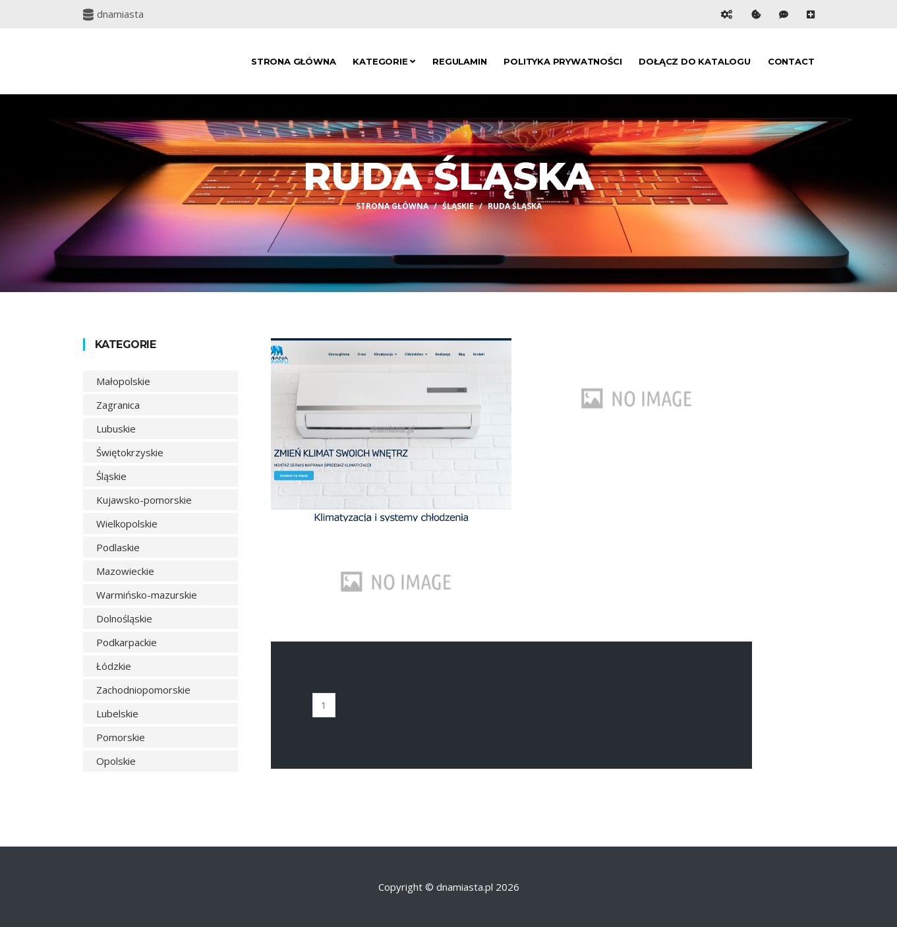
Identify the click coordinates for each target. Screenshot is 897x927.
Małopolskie (123, 381)
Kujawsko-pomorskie (144, 499)
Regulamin (459, 61)
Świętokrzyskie (129, 452)
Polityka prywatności (563, 61)
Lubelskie (117, 713)
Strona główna (293, 61)
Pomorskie (120, 737)
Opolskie (116, 760)
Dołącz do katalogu (694, 61)
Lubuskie (116, 428)
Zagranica (118, 404)
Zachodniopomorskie (143, 689)
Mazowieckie (125, 571)
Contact (791, 61)
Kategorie (384, 61)
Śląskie (458, 206)
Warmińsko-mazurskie (146, 594)
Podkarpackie (126, 642)
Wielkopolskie (127, 523)
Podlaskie (118, 547)
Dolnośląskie (124, 618)
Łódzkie (113, 666)
